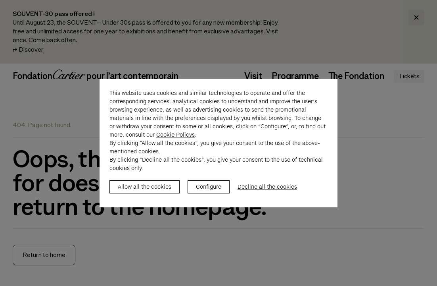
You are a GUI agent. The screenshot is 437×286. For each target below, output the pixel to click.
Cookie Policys (175, 143)
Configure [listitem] (208, 195)
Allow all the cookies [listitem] (144, 195)
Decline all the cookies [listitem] (267, 195)
